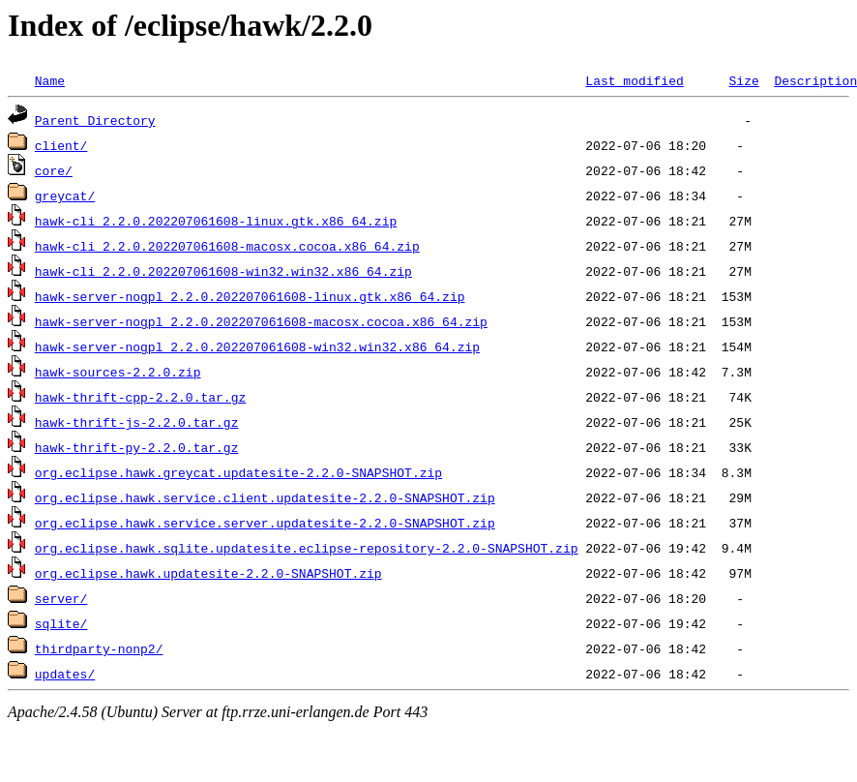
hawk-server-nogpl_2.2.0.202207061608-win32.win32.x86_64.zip (257, 346)
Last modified (634, 80)
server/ (61, 598)
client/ (61, 145)
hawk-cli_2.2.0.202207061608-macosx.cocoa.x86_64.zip (227, 246)
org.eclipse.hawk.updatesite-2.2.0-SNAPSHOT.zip (208, 573)
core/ (54, 170)
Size (743, 80)
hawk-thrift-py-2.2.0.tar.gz (137, 447)
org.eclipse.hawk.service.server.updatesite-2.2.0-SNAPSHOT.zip (265, 522)
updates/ (65, 673)
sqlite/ (61, 623)
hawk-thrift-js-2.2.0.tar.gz (137, 422)
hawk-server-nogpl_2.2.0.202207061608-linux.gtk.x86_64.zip (250, 296)
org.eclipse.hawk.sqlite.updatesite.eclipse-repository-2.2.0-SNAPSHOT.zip (306, 547)
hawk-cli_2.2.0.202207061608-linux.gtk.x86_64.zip (216, 220)
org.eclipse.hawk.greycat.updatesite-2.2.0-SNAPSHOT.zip (238, 472)
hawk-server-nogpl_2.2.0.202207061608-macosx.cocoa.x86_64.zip (261, 321)
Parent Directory (95, 120)
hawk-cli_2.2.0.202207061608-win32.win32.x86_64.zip (223, 271)
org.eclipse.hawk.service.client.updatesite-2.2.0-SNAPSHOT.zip (265, 497)
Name (50, 80)
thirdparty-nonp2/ (99, 648)
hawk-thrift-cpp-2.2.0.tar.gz (140, 397)
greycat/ (65, 195)
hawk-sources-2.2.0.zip (118, 371)
